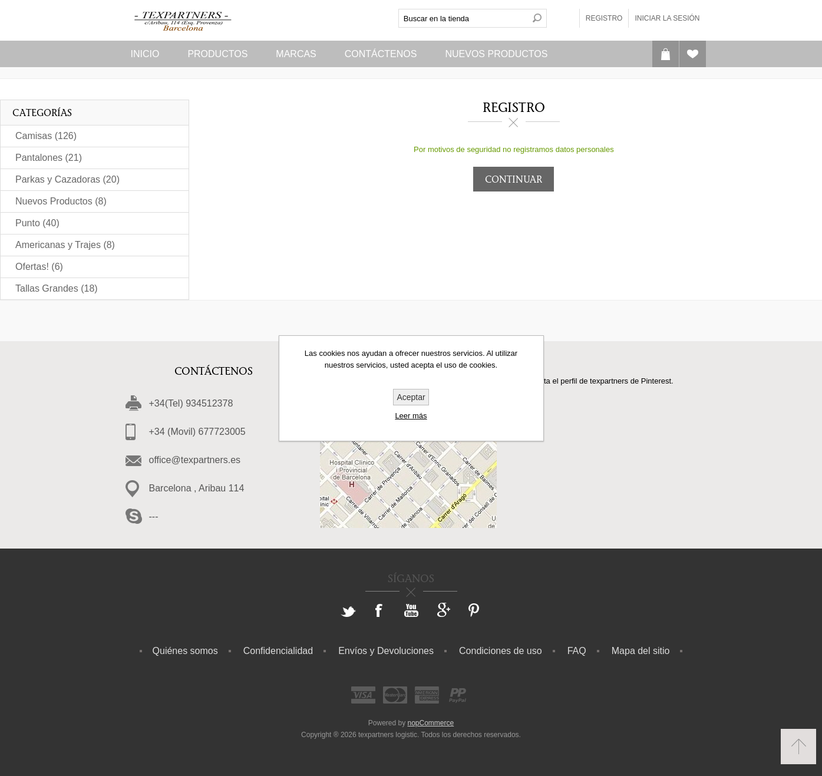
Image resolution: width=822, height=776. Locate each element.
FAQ (576, 651)
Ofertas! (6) (39, 267)
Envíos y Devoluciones (386, 651)
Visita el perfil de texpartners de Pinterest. (602, 381)
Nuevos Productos (496, 54)
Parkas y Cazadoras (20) (67, 179)
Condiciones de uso (500, 651)
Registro (604, 18)
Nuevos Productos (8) (61, 201)
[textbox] (463, 18)
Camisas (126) (46, 136)
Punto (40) (37, 223)
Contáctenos (381, 54)
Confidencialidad (278, 651)
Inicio (145, 54)
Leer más (411, 415)
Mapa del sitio (641, 651)
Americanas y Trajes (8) (65, 245)
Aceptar (411, 397)
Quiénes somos (185, 651)
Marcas (296, 54)
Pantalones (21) (48, 158)
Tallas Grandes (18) (56, 288)
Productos (217, 54)
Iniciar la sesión (667, 18)
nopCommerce (431, 723)
